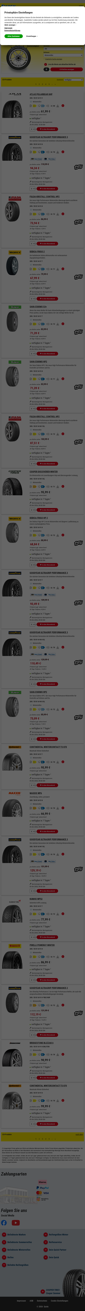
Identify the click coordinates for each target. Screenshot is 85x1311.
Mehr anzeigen (10, 25)
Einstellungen (32, 36)
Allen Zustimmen (14, 36)
